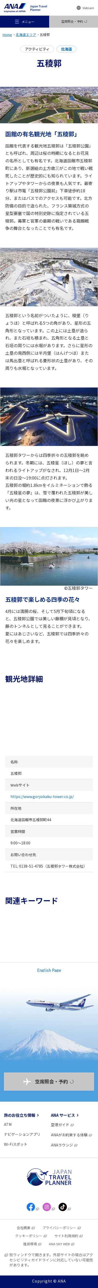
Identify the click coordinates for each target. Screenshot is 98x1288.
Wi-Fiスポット (15, 1144)
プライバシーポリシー (61, 1227)
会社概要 (26, 1227)
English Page (49, 970)
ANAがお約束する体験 (72, 1134)
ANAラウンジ (64, 1145)
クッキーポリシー (31, 1235)
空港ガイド (62, 1124)
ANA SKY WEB (62, 1243)
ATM (7, 1124)
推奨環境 (32, 1243)
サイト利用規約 (68, 1235)
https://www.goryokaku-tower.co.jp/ (42, 796)
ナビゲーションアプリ (22, 1134)
